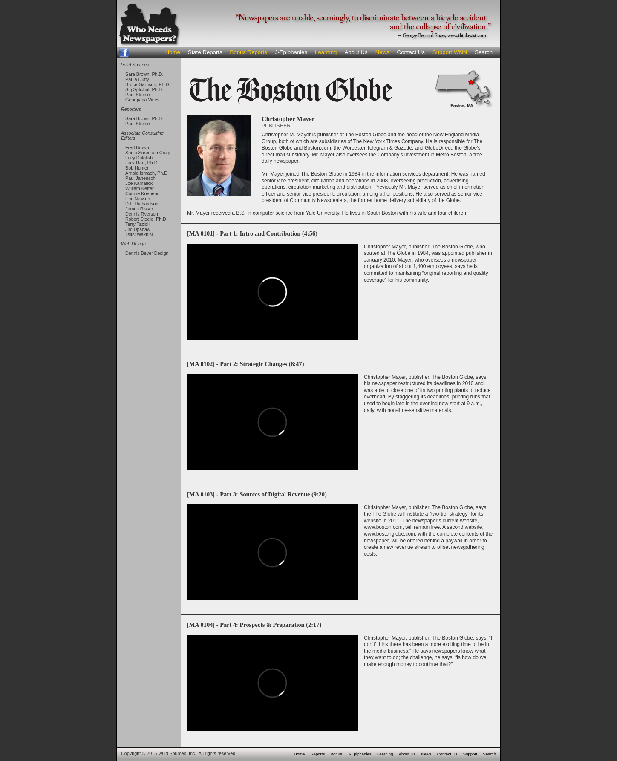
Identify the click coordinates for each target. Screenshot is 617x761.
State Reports (205, 52)
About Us (355, 52)
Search (484, 52)
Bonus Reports (248, 52)
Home (172, 52)
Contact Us (411, 52)
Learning (326, 52)
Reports (318, 754)
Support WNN (449, 52)
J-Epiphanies (291, 52)
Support (470, 754)
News (382, 52)
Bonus (336, 754)
